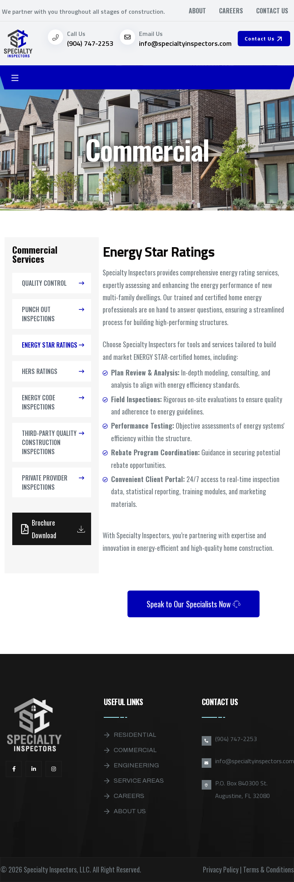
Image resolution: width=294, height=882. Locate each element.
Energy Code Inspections (38, 402)
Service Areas (139, 780)
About (197, 10)
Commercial (135, 750)
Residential (135, 734)
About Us (130, 811)
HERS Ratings (39, 371)
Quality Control (44, 283)
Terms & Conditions (268, 869)
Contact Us (272, 10)
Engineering (136, 765)
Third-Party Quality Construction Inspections (49, 442)
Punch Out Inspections (38, 314)
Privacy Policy (220, 869)
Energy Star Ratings (49, 345)
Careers (231, 10)
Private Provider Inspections (44, 482)
